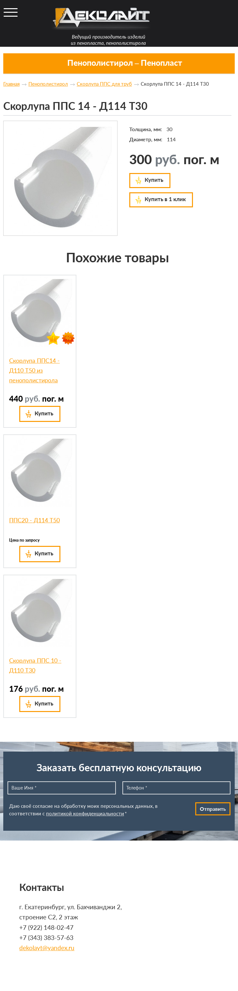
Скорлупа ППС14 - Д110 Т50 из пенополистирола (34, 370)
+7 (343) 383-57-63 (46, 937)
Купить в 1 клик (165, 199)
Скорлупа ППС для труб (104, 84)
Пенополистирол (48, 84)
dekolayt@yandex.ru (46, 948)
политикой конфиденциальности (85, 813)
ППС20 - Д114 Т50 (34, 520)
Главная (11, 84)
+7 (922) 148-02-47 (46, 927)
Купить (154, 179)
